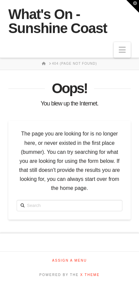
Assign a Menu (69, 260)
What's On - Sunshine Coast (57, 21)
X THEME (89, 275)
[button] (122, 50)
